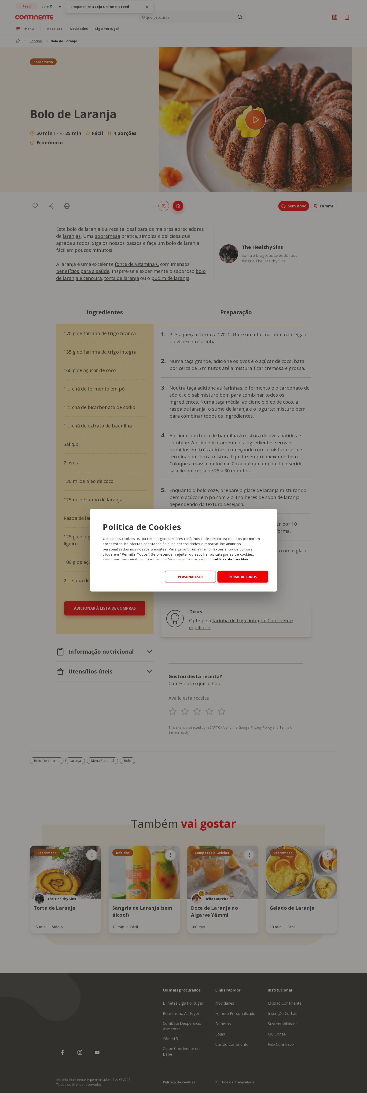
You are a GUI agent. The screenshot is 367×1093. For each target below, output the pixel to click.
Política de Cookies (230, 559)
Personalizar (190, 576)
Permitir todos (243, 576)
